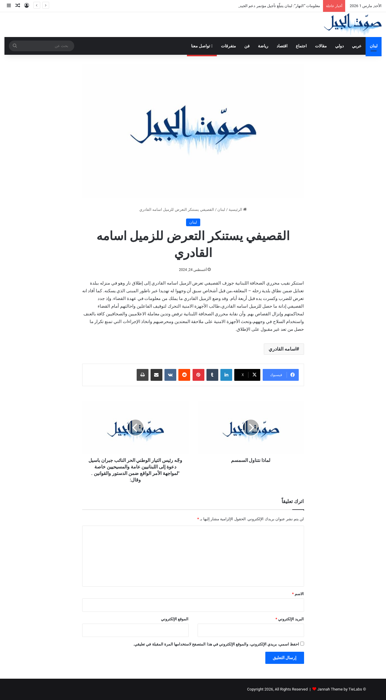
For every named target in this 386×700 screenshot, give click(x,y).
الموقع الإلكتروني (174, 619)
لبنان (373, 46)
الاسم (298, 594)
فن (247, 46)
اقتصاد (282, 46)
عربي (356, 46)
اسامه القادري (282, 349)
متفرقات (228, 46)
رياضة (263, 46)
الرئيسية (238, 209)
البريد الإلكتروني (289, 619)
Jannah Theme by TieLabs (339, 689)
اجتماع (301, 46)
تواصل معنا (202, 46)
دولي (339, 46)
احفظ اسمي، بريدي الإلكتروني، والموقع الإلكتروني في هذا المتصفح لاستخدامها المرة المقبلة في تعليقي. (216, 644)
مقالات (321, 46)
